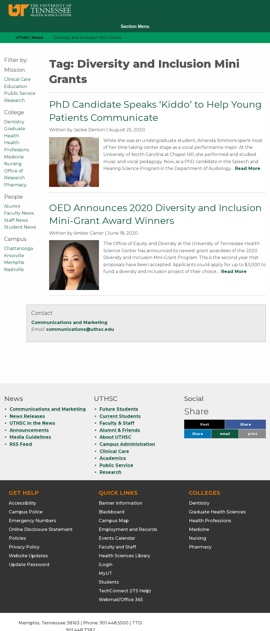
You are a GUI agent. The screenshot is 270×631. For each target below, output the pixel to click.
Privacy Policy (24, 526)
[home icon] (2, 38)
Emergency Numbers (32, 500)
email (225, 413)
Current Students (120, 395)
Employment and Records (128, 508)
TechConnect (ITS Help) (125, 570)
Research (14, 100)
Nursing (13, 163)
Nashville (14, 269)
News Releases (27, 395)
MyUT (105, 552)
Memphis (14, 262)
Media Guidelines (30, 416)
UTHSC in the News (32, 402)
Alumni (12, 206)
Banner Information (120, 482)
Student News (20, 227)
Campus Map (114, 500)
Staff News (16, 220)
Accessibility (22, 482)
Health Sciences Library (124, 535)
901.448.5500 (114, 602)
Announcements (29, 409)
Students (109, 561)
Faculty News (19, 213)
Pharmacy (15, 184)
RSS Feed (21, 423)
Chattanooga (18, 248)
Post (211, 405)
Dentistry (14, 121)
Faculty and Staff (117, 526)
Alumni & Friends (120, 409)
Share (253, 405)
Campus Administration (127, 423)
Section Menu (135, 26)
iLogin (105, 544)
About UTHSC (115, 416)
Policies (17, 517)
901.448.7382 (80, 609)
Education (15, 86)
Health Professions (210, 500)
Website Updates (28, 535)
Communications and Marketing (69, 322)
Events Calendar (117, 517)
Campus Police (25, 491)
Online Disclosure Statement (41, 508)
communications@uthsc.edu (80, 329)
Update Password (29, 544)
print (252, 413)
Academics (113, 437)
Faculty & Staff (117, 402)
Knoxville (14, 255)
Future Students (119, 388)
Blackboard (111, 491)
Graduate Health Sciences (217, 491)
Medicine (14, 157)
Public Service (19, 93)
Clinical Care (17, 79)
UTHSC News (29, 37)
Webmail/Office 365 (121, 579)
